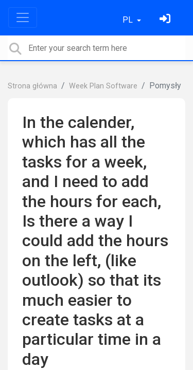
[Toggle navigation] (22, 17)
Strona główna (32, 86)
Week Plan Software (103, 86)
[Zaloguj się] (166, 19)
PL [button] (128, 20)
